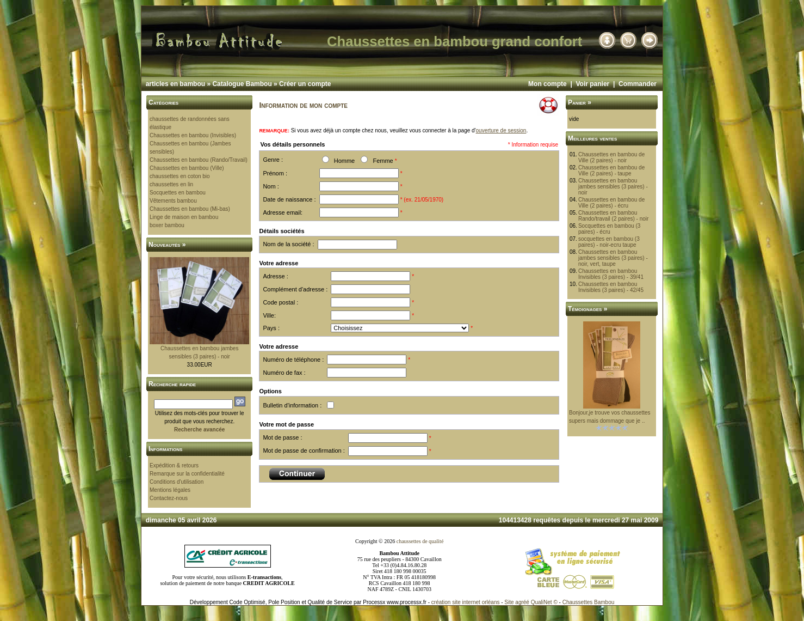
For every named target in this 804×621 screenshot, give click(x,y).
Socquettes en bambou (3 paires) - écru (609, 229)
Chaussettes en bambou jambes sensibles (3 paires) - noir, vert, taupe (613, 258)
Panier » (579, 102)
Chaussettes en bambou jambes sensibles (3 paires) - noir (613, 187)
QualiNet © (544, 602)
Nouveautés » (167, 244)
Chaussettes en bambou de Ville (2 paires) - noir (611, 157)
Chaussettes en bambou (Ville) (187, 168)
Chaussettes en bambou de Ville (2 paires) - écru (611, 203)
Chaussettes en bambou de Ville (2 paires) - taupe (611, 170)
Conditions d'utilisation (176, 482)
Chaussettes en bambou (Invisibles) (193, 135)
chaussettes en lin (171, 184)
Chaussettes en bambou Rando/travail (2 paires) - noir (613, 216)
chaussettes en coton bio (180, 176)
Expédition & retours (174, 465)
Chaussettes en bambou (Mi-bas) (190, 209)
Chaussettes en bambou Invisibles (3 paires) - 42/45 (611, 287)
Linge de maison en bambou (184, 217)
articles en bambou (175, 84)
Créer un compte (305, 84)
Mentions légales (170, 490)
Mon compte (547, 84)
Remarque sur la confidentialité (187, 474)
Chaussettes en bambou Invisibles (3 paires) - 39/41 (611, 274)
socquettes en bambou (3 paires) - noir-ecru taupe (609, 242)
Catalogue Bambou (241, 84)
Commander (638, 84)
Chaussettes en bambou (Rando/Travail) (199, 160)
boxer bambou (167, 225)
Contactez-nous (169, 498)
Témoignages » (587, 309)
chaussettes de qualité (420, 541)
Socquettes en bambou (178, 193)
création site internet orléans (465, 602)
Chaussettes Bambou (588, 602)
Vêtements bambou (173, 201)
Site (509, 602)
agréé (522, 602)
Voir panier (592, 84)
